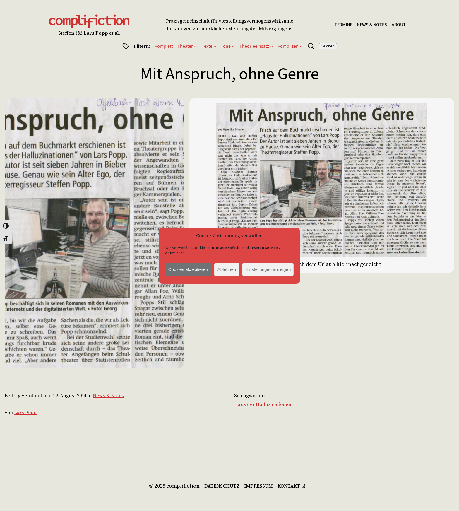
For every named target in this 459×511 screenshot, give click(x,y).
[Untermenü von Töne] (233, 46)
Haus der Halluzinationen (262, 404)
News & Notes (108, 395)
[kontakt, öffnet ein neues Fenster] (291, 486)
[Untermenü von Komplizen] (301, 46)
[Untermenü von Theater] (195, 46)
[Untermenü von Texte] (214, 46)
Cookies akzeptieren (188, 269)
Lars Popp (25, 412)
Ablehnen (226, 269)
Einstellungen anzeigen (268, 269)
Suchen (328, 46)
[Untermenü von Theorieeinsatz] (271, 46)
